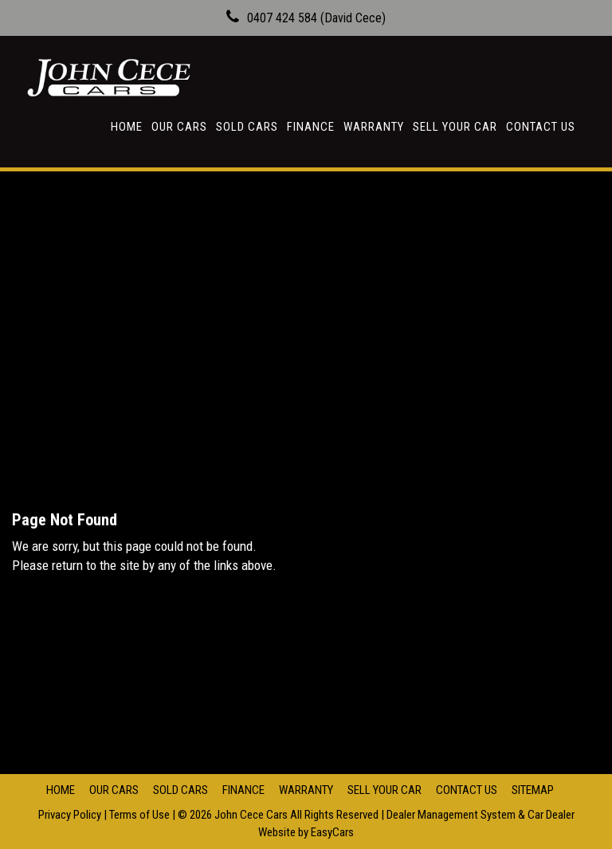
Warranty (373, 127)
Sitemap (533, 790)
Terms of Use (140, 815)
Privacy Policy (71, 815)
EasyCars (332, 832)
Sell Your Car (455, 127)
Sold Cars (247, 127)
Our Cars (179, 127)
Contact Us (540, 127)
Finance (311, 127)
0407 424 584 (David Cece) (316, 18)
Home (127, 127)
